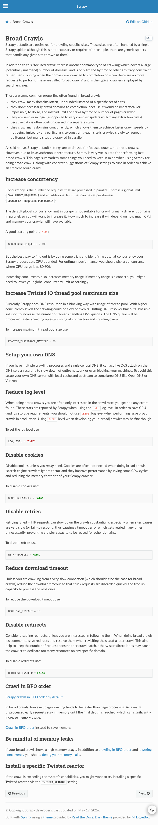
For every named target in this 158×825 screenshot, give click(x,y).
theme (48, 817)
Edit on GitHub (140, 22)
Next (144, 793)
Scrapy (82, 6)
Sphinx (26, 817)
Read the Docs (82, 817)
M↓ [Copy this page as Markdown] (148, 38)
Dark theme (103, 817)
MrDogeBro (140, 817)
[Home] (7, 22)
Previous (16, 793)
